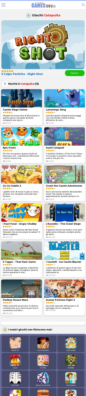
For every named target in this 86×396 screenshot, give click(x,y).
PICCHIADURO (43, 344)
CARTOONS (71, 344)
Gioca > (75, 73)
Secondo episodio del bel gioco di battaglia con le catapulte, (62, 307)
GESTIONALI (71, 379)
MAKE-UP (15, 344)
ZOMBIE (71, 362)
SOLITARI (15, 379)
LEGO (15, 362)
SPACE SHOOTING (43, 379)
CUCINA (43, 362)
